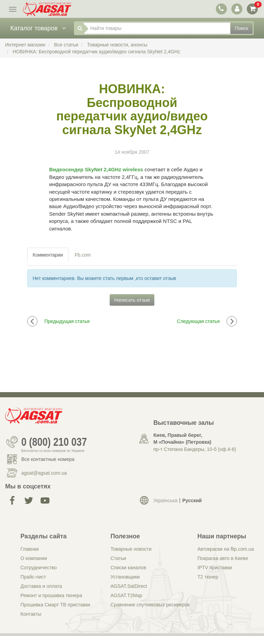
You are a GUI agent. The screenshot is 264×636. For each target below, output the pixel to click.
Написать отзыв (132, 300)
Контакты (31, 614)
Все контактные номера (48, 459)
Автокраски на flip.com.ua (225, 549)
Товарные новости (130, 549)
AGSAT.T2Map (126, 595)
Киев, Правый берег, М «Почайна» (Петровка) (182, 438)
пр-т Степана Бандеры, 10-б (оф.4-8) (194, 449)
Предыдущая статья (58, 321)
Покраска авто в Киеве (222, 558)
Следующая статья (207, 321)
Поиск (241, 28)
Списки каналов (128, 567)
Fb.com (83, 255)
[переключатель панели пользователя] (236, 8)
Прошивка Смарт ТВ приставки (55, 604)
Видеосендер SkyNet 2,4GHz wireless (96, 169)
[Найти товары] (157, 28)
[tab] (48, 255)
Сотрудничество (39, 567)
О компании (34, 558)
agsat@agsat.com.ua (44, 473)
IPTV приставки (214, 567)
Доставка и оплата (41, 586)
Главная (30, 549)
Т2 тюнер (207, 577)
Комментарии (48, 255)
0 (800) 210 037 (54, 442)
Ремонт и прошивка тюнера (51, 595)
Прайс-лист (33, 577)
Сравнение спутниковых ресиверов (149, 604)
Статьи (118, 558)
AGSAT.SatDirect (128, 586)
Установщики (125, 577)
